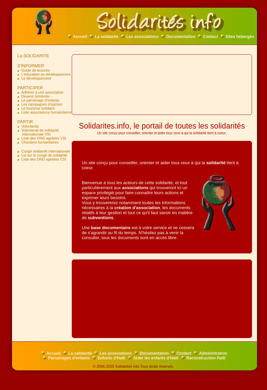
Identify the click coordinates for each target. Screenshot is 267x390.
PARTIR (24, 121)
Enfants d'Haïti (108, 358)
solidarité (216, 162)
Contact (208, 36)
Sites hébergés (237, 36)
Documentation (178, 36)
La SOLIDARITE (32, 55)
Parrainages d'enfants (66, 358)
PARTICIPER (29, 87)
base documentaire (110, 227)
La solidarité (104, 36)
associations (135, 187)
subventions (100, 217)
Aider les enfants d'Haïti (153, 358)
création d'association (137, 207)
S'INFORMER (29, 65)
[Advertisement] (43, 192)
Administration (210, 353)
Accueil (77, 36)
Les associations (140, 36)
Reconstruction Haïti (203, 358)
